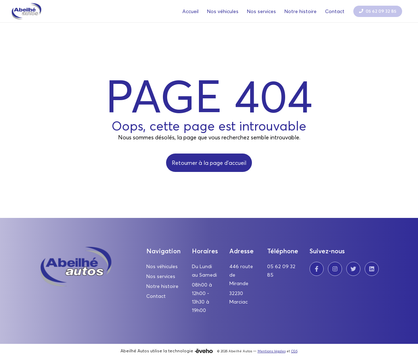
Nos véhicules (162, 266)
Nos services (160, 276)
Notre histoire (162, 286)
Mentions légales (271, 351)
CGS (294, 351)
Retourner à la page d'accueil (209, 162)
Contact (156, 296)
